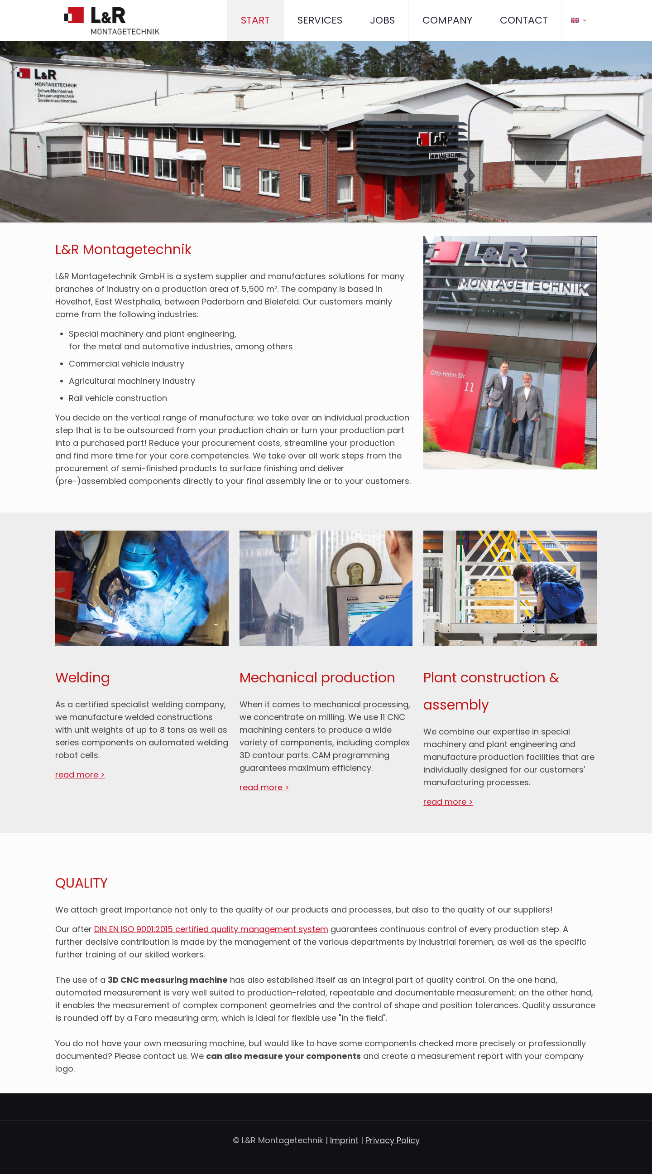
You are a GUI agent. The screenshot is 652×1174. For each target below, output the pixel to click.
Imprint (344, 1140)
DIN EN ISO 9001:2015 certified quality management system (211, 929)
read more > (80, 774)
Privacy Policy (392, 1140)
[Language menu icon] (579, 20)
